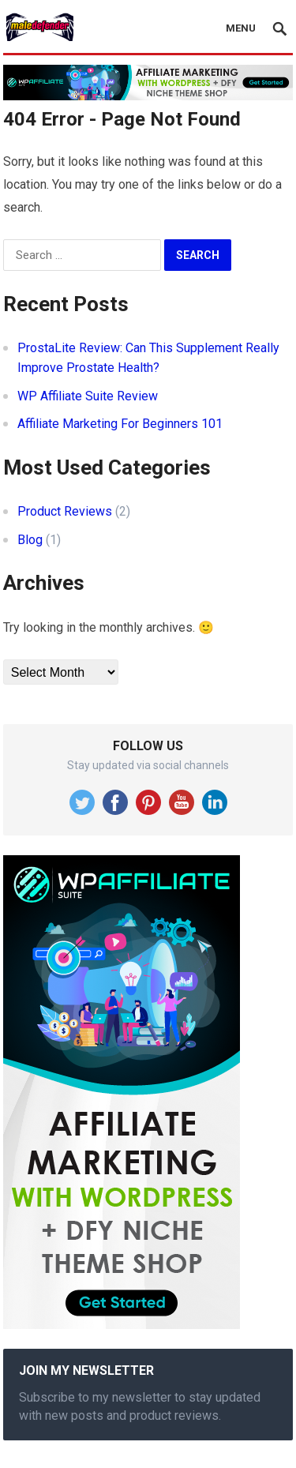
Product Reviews (64, 511)
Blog (30, 539)
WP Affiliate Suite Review (87, 396)
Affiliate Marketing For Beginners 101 (120, 423)
